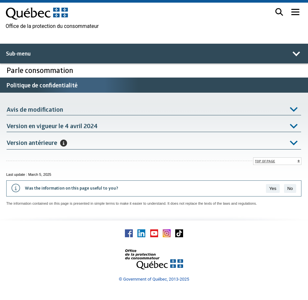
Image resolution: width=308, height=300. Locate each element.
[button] (279, 12)
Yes (272, 188)
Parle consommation (40, 70)
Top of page (265, 161)
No (290, 188)
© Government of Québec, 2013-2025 (154, 279)
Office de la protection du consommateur (52, 26)
